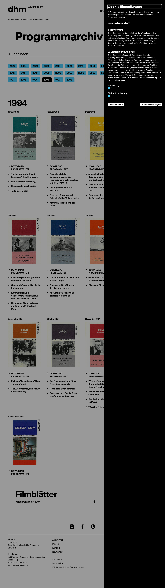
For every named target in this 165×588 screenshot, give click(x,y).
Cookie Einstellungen (125, 7)
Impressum (120, 80)
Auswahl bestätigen (151, 104)
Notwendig (113, 86)
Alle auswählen (116, 104)
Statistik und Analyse (119, 94)
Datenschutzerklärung (148, 78)
